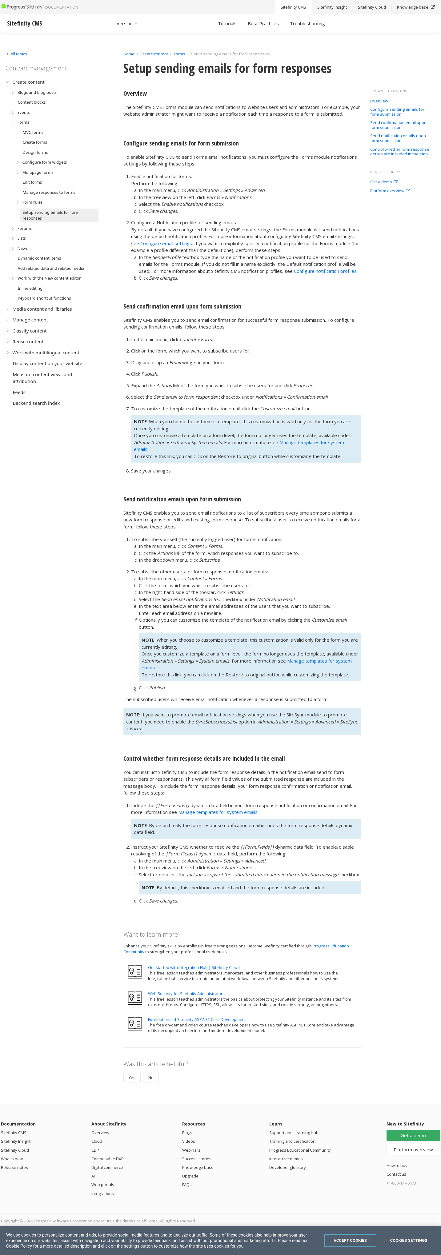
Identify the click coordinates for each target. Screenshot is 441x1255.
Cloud (96, 1141)
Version (127, 23)
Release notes (14, 1167)
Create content (154, 54)
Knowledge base (198, 1167)
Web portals (102, 1184)
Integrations (102, 1193)
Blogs (187, 1132)
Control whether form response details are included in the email (400, 152)
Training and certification (292, 1141)
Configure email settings (166, 243)
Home (128, 54)
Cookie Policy (19, 1246)
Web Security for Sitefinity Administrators (186, 993)
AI (93, 1176)
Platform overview (390, 191)
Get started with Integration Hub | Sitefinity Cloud (194, 967)
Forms (179, 54)
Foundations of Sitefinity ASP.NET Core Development (197, 1019)
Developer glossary (287, 1167)
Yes (132, 1077)
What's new (12, 1158)
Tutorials (227, 23)
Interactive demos (286, 1158)
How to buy (397, 1165)
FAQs (187, 1184)
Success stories (196, 1158)
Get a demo (384, 182)
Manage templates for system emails (218, 812)
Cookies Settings (408, 1240)
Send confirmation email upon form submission (398, 125)
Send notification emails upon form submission (398, 138)
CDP (95, 1150)
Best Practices (263, 23)
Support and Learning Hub (294, 1132)
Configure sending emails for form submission (397, 112)
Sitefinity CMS (13, 1132)
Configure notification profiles (325, 271)
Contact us (396, 1174)
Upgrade (190, 1176)
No (151, 1077)
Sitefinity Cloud (15, 1150)
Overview (379, 101)
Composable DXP (107, 1158)
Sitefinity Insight (15, 1141)
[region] (220, 1240)
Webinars (191, 1150)
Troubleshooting (307, 23)
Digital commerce (107, 1167)
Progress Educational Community (300, 1150)
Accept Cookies (350, 1240)
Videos (188, 1141)
